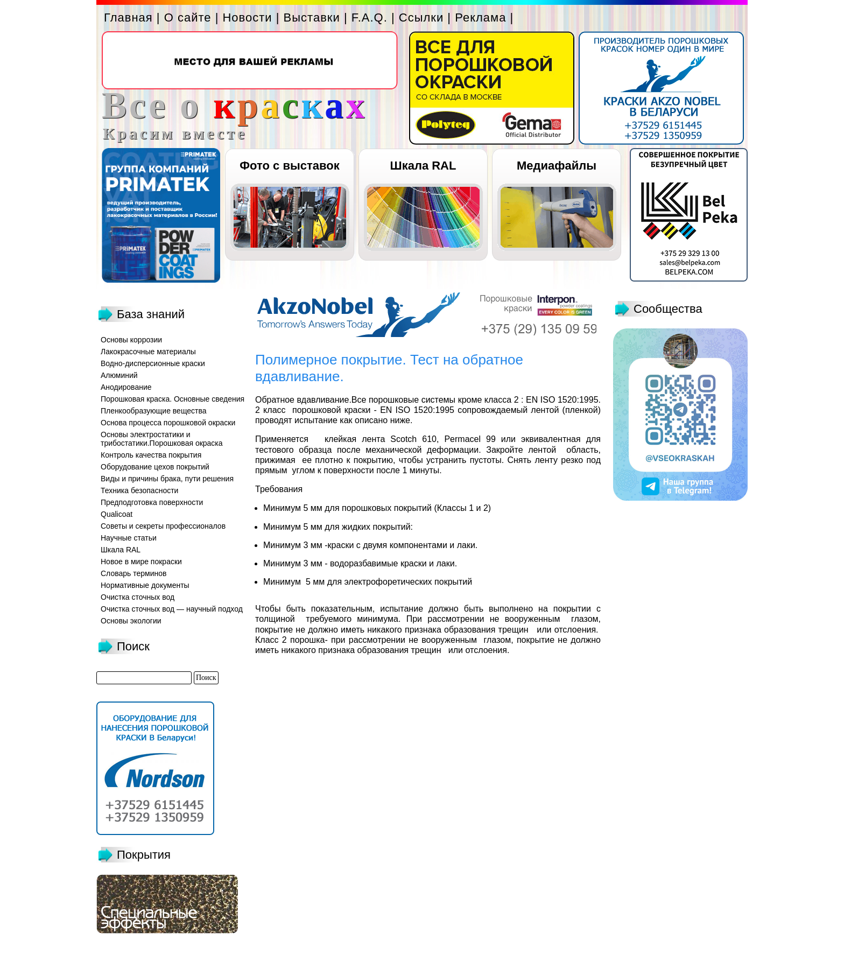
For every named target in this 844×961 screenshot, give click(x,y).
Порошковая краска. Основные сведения (172, 399)
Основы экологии (131, 620)
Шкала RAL (423, 165)
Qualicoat (116, 514)
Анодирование (126, 387)
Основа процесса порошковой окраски (168, 422)
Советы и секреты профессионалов (163, 526)
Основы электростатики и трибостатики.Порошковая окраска (162, 438)
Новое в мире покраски (141, 561)
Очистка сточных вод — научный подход (172, 609)
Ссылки (421, 17)
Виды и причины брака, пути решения (167, 478)
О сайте (188, 17)
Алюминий (119, 375)
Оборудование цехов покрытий (155, 466)
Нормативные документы (145, 585)
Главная (128, 17)
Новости (247, 17)
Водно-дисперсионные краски (153, 363)
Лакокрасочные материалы (148, 351)
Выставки (312, 17)
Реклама (480, 17)
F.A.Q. (369, 17)
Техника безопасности (139, 490)
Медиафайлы (556, 165)
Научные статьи (129, 538)
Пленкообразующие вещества (154, 410)
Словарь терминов (134, 573)
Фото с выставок (289, 165)
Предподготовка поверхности (152, 502)
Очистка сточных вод (137, 597)
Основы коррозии (131, 339)
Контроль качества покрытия (151, 455)
